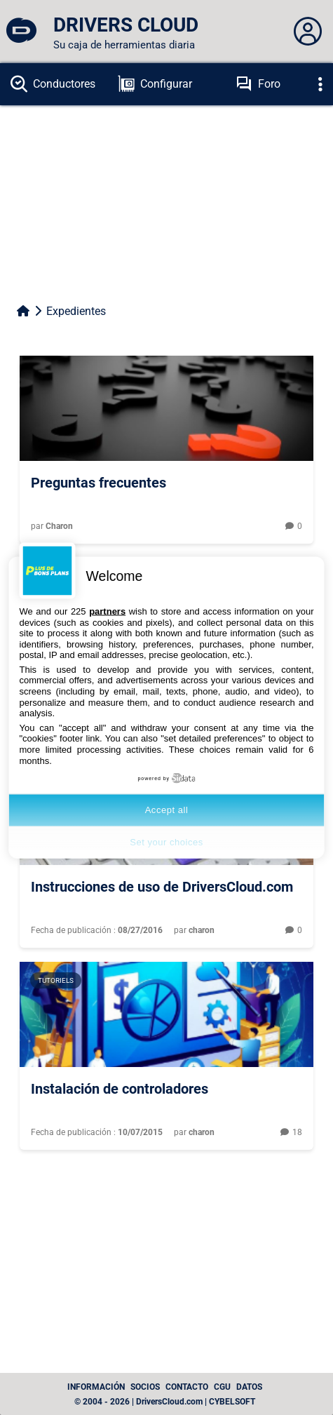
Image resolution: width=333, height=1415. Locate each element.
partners (107, 610)
